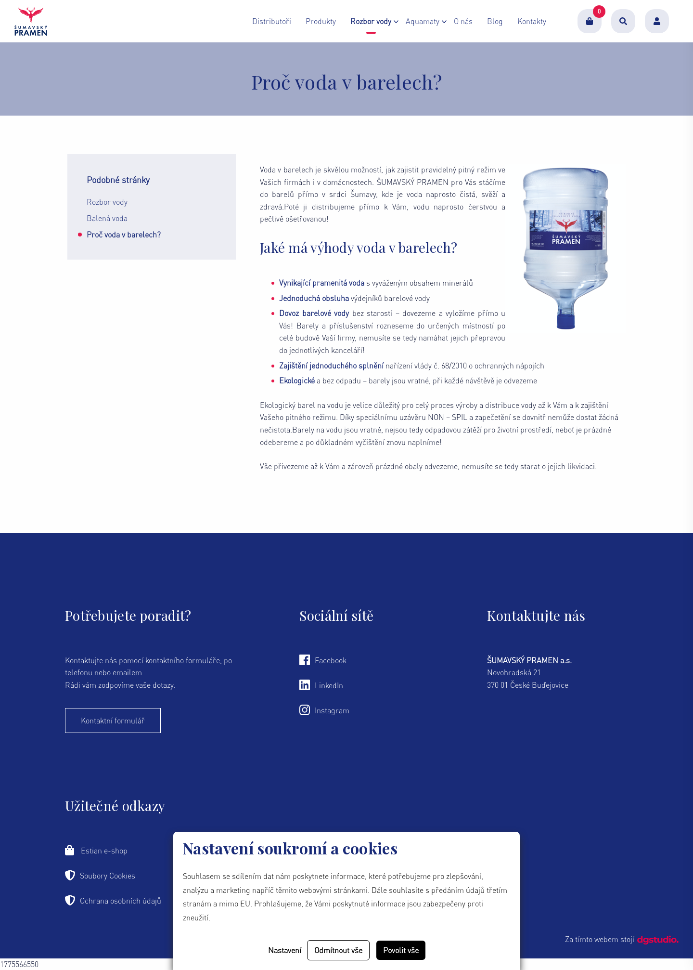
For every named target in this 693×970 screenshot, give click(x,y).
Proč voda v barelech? (124, 234)
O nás (463, 24)
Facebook (322, 660)
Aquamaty (422, 24)
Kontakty (531, 24)
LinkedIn (321, 685)
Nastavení (284, 950)
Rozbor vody (107, 202)
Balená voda (107, 218)
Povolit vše (401, 950)
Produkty (321, 24)
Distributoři (271, 24)
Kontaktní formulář (113, 720)
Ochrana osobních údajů (113, 900)
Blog (495, 24)
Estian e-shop (96, 850)
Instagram (324, 710)
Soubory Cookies (100, 875)
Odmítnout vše (338, 950)
